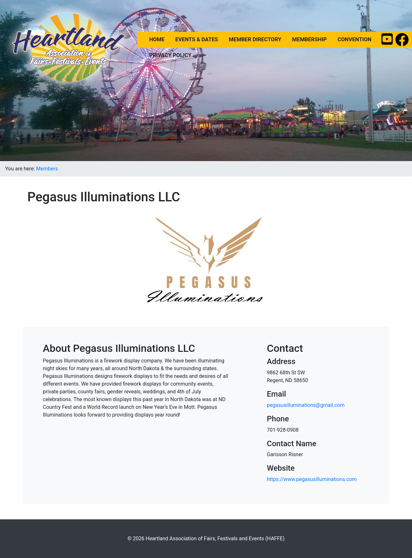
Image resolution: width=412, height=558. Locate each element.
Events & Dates (196, 39)
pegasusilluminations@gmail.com (305, 405)
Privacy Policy (170, 54)
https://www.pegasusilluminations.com (312, 479)
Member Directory (255, 39)
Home (156, 39)
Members (47, 169)
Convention (354, 39)
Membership (309, 39)
